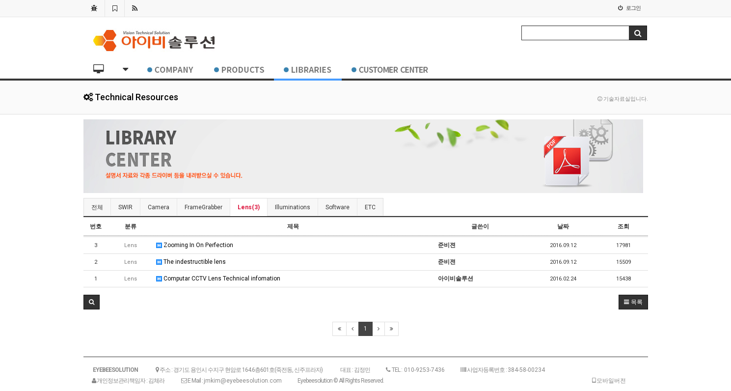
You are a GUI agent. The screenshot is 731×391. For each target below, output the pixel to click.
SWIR (125, 207)
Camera (158, 207)
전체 (97, 207)
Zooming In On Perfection (194, 245)
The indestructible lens (191, 261)
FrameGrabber (203, 207)
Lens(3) (249, 207)
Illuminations (292, 207)
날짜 (563, 226)
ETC (370, 207)
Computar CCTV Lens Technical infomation (218, 278)
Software (337, 207)
